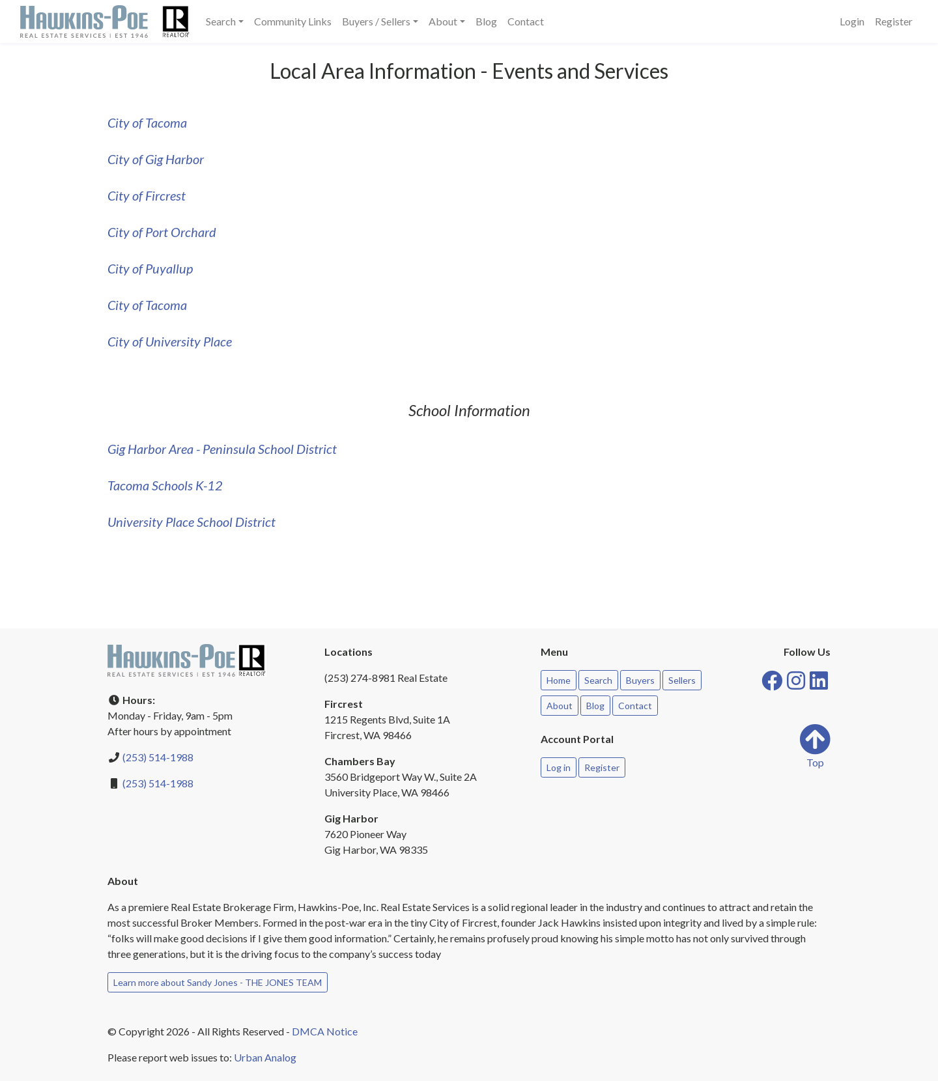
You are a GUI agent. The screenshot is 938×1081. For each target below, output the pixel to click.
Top (815, 745)
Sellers (682, 680)
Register (894, 21)
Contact (525, 21)
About (560, 705)
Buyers (640, 680)
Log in (559, 767)
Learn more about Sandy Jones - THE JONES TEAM (217, 982)
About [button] (443, 21)
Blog (486, 21)
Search (598, 680)
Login (852, 21)
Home (559, 680)
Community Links (293, 21)
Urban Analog (265, 1057)
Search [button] (221, 21)
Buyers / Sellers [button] (376, 21)
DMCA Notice (325, 1031)
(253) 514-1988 (157, 757)
